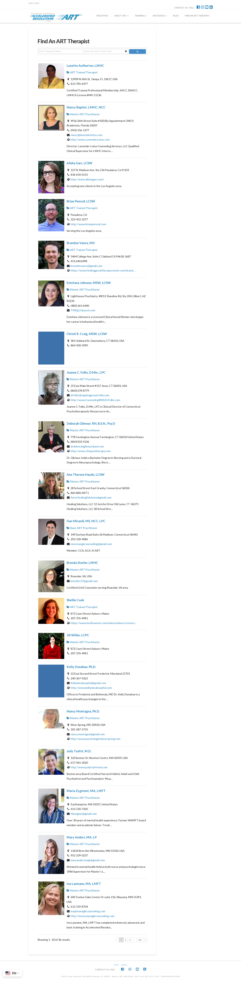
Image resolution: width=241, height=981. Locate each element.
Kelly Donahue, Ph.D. (81, 667)
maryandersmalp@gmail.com (88, 860)
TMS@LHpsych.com (83, 310)
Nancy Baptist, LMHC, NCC (86, 107)
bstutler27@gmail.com (84, 581)
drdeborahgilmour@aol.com (87, 446)
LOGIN (36, 3)
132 (139, 940)
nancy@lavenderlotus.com (86, 135)
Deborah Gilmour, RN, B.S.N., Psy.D (91, 423)
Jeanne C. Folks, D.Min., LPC (86, 372)
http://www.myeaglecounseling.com (92, 916)
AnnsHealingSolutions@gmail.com (91, 497)
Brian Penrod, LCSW (81, 201)
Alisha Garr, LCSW (79, 163)
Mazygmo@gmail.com (84, 813)
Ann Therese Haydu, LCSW (86, 474)
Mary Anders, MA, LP (82, 837)
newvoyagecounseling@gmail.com (91, 544)
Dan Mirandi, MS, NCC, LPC (86, 521)
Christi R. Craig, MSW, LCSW (87, 334)
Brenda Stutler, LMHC (82, 562)
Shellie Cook (75, 600)
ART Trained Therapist (82, 72)
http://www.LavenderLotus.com (90, 139)
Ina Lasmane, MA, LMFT (84, 883)
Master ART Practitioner (83, 114)
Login (124, 965)
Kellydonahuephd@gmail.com (88, 683)
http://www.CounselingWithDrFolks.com (95, 400)
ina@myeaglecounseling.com (88, 911)
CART (30, 3)
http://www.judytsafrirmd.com (89, 767)
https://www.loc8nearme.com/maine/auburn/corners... (103, 623)
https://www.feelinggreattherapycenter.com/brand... (103, 270)
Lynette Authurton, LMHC (85, 65)
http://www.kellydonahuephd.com (91, 687)
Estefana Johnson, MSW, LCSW (89, 283)
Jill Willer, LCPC (78, 635)
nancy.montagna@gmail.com (88, 734)
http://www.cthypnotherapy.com (91, 451)
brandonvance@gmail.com (86, 265)
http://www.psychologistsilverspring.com (95, 738)
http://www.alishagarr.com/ (87, 179)
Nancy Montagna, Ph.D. (83, 711)
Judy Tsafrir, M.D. (79, 751)
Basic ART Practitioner (82, 528)
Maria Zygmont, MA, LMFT (86, 791)
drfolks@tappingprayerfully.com (90, 395)
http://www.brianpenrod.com (88, 224)
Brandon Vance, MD (81, 243)
